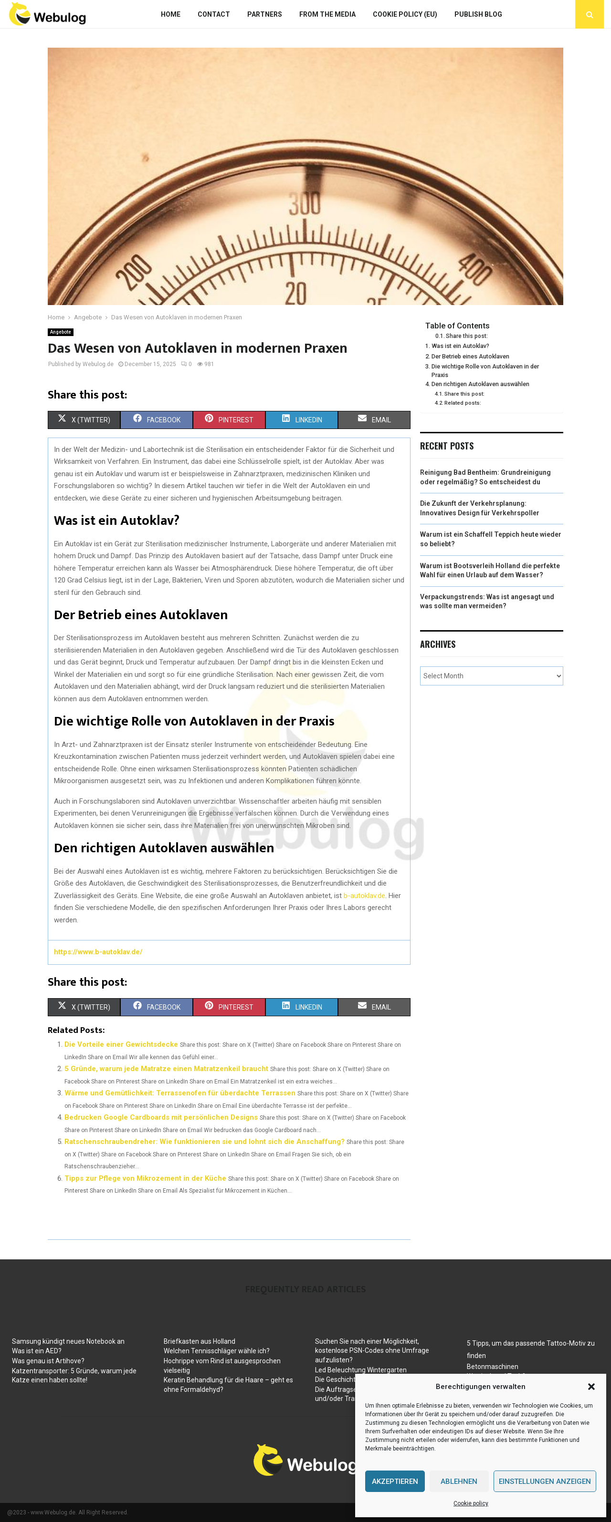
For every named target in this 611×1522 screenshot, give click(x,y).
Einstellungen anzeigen (545, 1481)
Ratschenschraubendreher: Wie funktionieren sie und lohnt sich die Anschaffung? (204, 1141)
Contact (214, 14)
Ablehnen (459, 1481)
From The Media (327, 14)
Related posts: (462, 402)
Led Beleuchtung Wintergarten (361, 1370)
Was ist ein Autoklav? (460, 345)
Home (170, 14)
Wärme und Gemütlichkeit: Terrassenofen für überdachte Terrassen (179, 1093)
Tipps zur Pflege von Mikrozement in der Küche (145, 1178)
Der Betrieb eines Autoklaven (470, 356)
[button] (591, 1386)
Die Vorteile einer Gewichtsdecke (121, 1044)
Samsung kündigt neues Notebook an (68, 1341)
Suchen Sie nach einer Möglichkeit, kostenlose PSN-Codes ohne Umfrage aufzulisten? (372, 1351)
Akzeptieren (395, 1481)
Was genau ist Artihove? (48, 1361)
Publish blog (478, 14)
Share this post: (467, 336)
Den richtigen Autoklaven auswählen (480, 384)
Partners (264, 14)
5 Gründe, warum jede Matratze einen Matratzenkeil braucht (166, 1068)
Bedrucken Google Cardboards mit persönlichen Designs (161, 1117)
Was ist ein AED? (37, 1351)
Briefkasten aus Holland (199, 1341)
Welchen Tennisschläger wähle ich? (217, 1351)
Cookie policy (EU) (405, 14)
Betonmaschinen (492, 1366)
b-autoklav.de (364, 895)
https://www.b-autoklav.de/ (98, 952)
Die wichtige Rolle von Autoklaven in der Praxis (485, 370)
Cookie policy (470, 1503)
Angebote (60, 332)
